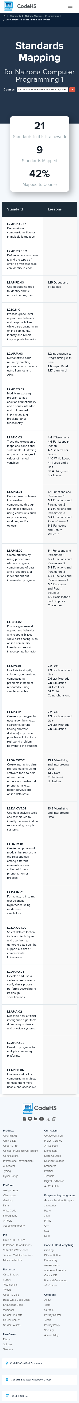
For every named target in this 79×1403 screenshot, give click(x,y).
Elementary (50, 1151)
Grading (7, 1200)
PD (5, 1235)
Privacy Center (52, 1315)
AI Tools (7, 1220)
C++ (46, 1225)
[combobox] (42, 89)
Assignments (10, 1190)
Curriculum (51, 1130)
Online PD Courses (14, 1240)
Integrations (10, 1215)
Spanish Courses (54, 1161)
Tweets (7, 1289)
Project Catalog (53, 1140)
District (7, 1339)
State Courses (52, 1156)
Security (49, 1330)
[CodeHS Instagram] (30, 1119)
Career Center (11, 1320)
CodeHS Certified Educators (24, 1363)
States (7, 1279)
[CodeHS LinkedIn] (35, 1119)
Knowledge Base (13, 1305)
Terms (47, 1320)
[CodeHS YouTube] (41, 1119)
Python (48, 1210)
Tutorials (49, 1176)
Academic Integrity (14, 1225)
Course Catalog (53, 1135)
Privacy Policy (52, 1325)
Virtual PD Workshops (15, 1250)
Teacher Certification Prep (18, 1255)
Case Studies (11, 1274)
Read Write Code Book (16, 1300)
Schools (7, 1344)
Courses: (10, 89)
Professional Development (18, 1161)
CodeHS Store (17, 1396)
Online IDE (9, 1140)
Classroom (9, 1195)
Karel (47, 1236)
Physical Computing (55, 1280)
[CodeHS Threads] (54, 1119)
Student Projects (12, 1315)
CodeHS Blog (11, 1295)
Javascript (50, 1205)
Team (47, 1305)
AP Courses (51, 1145)
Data (6, 1205)
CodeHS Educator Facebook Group (28, 1379)
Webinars (8, 1310)
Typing (7, 1171)
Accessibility (51, 1335)
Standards (15, 16)
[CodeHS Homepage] (21, 6)
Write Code (9, 1210)
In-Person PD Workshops (17, 1245)
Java (47, 1215)
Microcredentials (12, 1260)
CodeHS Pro (10, 1145)
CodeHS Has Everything (59, 1245)
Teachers (8, 1349)
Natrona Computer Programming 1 (43, 16)
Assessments (52, 1265)
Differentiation (52, 1255)
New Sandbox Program (59, 1200)
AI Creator (9, 1166)
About (47, 1300)
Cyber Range (10, 1176)
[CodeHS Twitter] (48, 1119)
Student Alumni (12, 1325)
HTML (47, 1220)
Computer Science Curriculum (20, 1151)
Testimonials (10, 1284)
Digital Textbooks (54, 1181)
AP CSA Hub (51, 1186)
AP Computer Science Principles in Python (28, 19)
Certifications (11, 1156)
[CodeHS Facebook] (24, 1119)
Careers (49, 1310)
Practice (49, 1171)
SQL (47, 1231)
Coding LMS (10, 1135)
